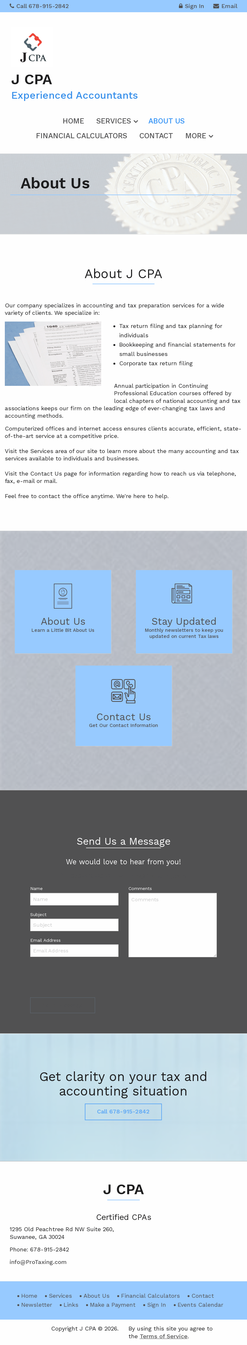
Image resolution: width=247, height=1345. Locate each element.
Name (36, 888)
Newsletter (36, 1304)
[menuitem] (73, 120)
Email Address (45, 940)
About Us (166, 121)
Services (113, 121)
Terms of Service (164, 1336)
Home (73, 121)
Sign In (191, 7)
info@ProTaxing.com (152, 875)
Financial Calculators (81, 136)
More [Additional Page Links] (195, 136)
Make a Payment (113, 1304)
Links (71, 1304)
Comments (140, 888)
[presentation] (79, 978)
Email (225, 7)
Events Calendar (200, 1304)
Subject (38, 914)
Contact (156, 136)
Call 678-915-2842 (39, 6)
